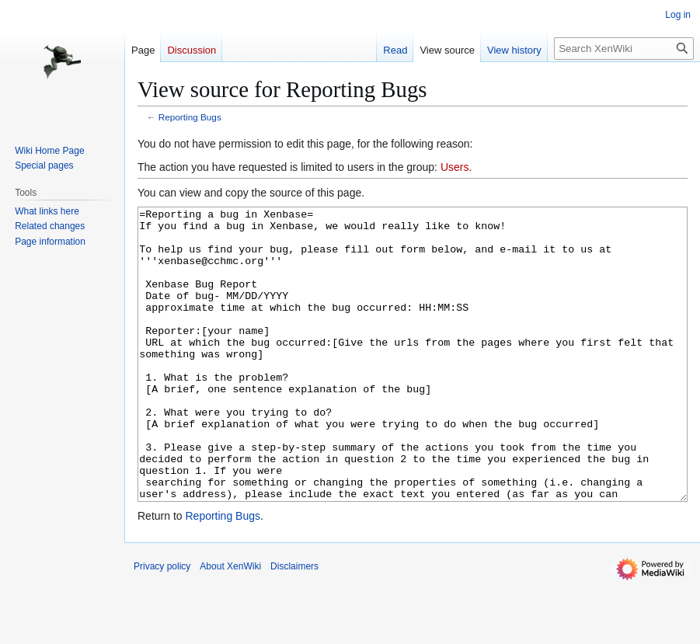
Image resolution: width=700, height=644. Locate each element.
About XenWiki (230, 624)
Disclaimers (294, 624)
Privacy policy (162, 624)
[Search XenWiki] (624, 48)
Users (455, 167)
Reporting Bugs (189, 117)
